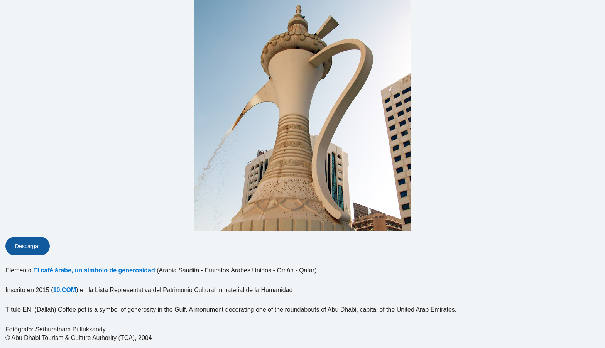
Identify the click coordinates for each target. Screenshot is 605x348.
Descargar (27, 246)
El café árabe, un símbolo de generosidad (94, 270)
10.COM (64, 290)
